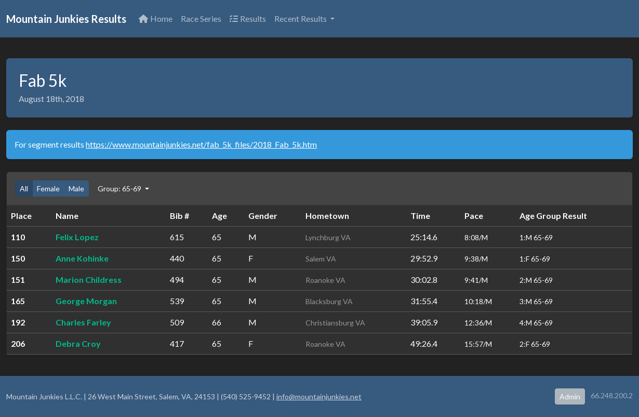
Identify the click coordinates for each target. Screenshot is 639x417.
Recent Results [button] (301, 18)
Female (48, 188)
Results (248, 18)
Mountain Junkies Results (66, 18)
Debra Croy (78, 343)
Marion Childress (89, 279)
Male (76, 188)
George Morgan (86, 301)
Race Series (201, 18)
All (24, 188)
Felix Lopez (77, 237)
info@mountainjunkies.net (319, 396)
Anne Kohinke (82, 258)
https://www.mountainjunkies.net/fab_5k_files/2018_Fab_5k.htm (201, 144)
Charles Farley (83, 322)
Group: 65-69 (120, 188)
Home (155, 18)
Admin (570, 396)
